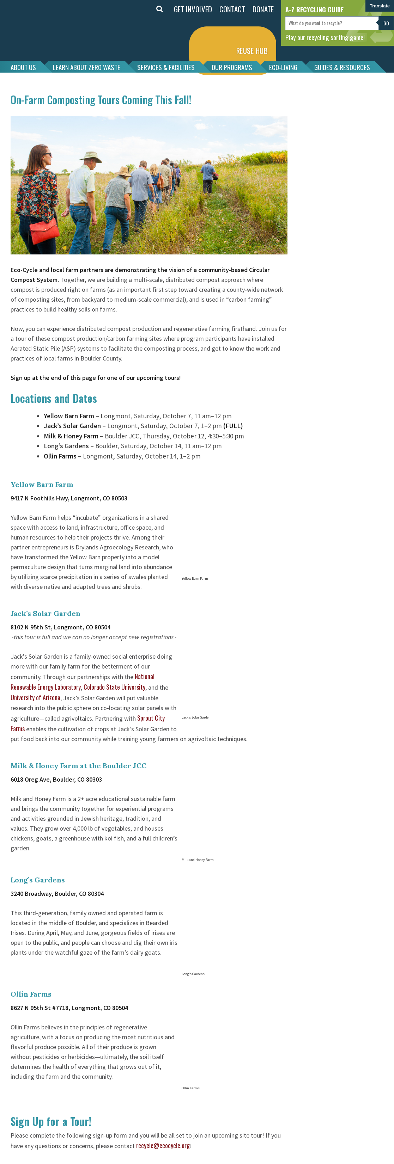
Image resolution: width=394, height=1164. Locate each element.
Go (386, 23)
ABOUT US (23, 67)
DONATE (263, 9)
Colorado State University (114, 686)
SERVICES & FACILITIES (166, 67)
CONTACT (232, 9)
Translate (380, 5)
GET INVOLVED (193, 9)
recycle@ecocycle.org (163, 1145)
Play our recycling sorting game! (325, 37)
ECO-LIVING (283, 67)
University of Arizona (35, 697)
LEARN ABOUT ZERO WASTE (86, 67)
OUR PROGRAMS (232, 67)
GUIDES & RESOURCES (342, 67)
